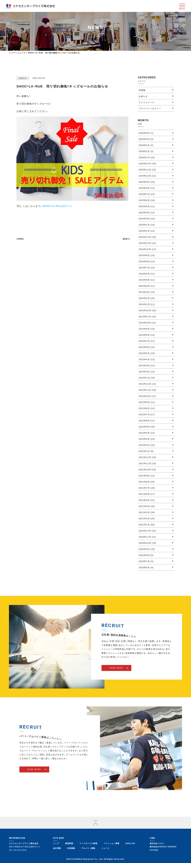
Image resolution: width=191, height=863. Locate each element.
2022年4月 (147, 432)
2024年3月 (147, 291)
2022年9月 (147, 402)
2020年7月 (146, 561)
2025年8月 (147, 187)
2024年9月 (147, 255)
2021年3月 (147, 512)
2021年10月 (147, 469)
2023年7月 (147, 340)
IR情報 (142, 90)
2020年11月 (147, 536)
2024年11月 (147, 242)
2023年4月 (147, 359)
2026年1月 (147, 157)
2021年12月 (147, 457)
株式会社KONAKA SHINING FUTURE (163, 848)
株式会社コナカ (157, 843)
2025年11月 (147, 169)
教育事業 (69, 843)
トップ (12, 52)
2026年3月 (146, 145)
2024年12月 (147, 236)
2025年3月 (147, 218)
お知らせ (143, 96)
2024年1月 (147, 304)
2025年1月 (147, 230)
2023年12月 (147, 310)
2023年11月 (147, 316)
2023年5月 (147, 353)
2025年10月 (147, 175)
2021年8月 (147, 481)
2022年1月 (146, 451)
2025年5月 (147, 206)
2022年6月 (147, 420)
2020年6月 (146, 567)
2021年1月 (147, 524)
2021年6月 (147, 493)
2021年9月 (147, 475)
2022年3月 (147, 438)
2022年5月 (147, 426)
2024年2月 (147, 298)
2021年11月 (147, 463)
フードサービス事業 (88, 843)
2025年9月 (147, 181)
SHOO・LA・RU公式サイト (58, 206)
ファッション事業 (112, 843)
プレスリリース (146, 102)
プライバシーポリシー (150, 108)
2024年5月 (147, 279)
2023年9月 (147, 328)
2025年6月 (147, 200)
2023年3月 (147, 365)
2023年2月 (147, 371)
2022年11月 (147, 389)
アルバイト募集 (88, 848)
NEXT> (126, 239)
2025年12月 (147, 163)
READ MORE (116, 672)
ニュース (105, 848)
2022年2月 (147, 444)
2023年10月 (147, 322)
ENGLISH (130, 843)
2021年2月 (147, 518)
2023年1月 (147, 377)
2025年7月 (147, 194)
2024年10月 (147, 249)
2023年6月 (147, 347)
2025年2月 (147, 224)
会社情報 (57, 848)
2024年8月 (147, 261)
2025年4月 (147, 212)
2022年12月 (147, 383)
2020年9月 (147, 548)
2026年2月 (146, 151)
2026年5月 (146, 132)
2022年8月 (147, 408)
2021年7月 (147, 487)
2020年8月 (146, 555)
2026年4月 (146, 138)
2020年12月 (147, 530)
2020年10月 (147, 542)
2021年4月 (147, 506)
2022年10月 (147, 395)
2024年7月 (147, 267)
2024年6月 (147, 273)
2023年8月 (147, 334)
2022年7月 (147, 414)
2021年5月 (147, 500)
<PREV (20, 239)
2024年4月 (147, 285)
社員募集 (71, 848)
